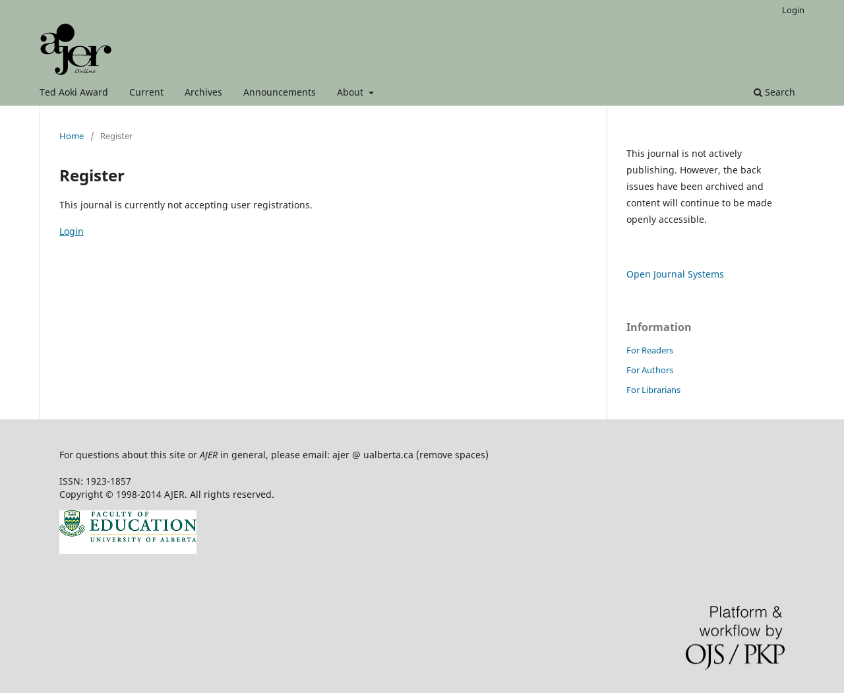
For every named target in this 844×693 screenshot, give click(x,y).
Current (146, 92)
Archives (203, 92)
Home (71, 136)
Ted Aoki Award (74, 92)
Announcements (279, 92)
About (351, 92)
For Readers (649, 350)
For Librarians (653, 390)
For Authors (649, 370)
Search (774, 92)
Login (793, 10)
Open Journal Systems (675, 274)
